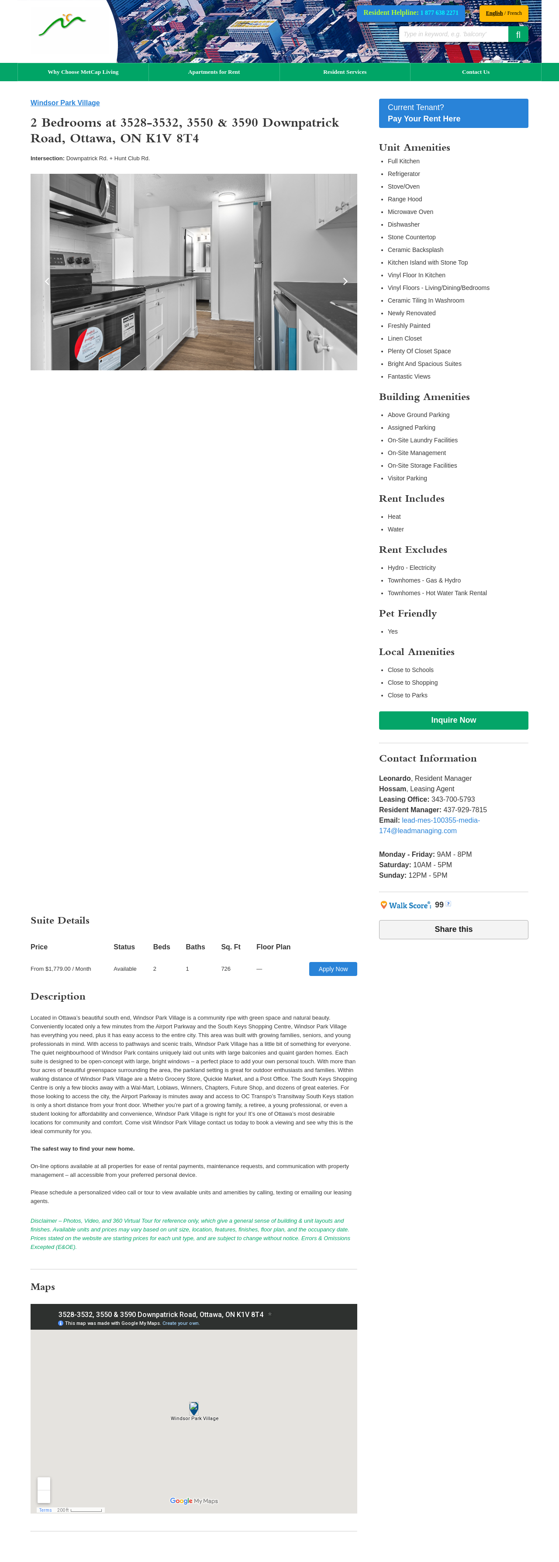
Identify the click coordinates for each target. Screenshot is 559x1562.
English (494, 13)
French (514, 13)
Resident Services (344, 72)
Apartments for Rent (214, 72)
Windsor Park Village (65, 103)
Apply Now (333, 968)
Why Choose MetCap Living (83, 72)
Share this (454, 929)
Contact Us (476, 72)
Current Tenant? (454, 113)
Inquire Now (453, 720)
